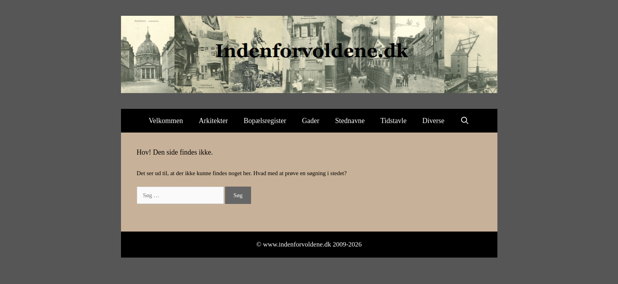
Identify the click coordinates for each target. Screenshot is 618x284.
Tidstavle (393, 121)
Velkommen (166, 121)
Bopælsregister (265, 121)
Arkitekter (213, 121)
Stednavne (350, 121)
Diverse (434, 121)
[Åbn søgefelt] (464, 121)
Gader (310, 121)
